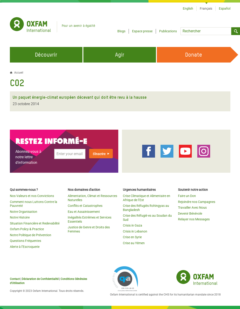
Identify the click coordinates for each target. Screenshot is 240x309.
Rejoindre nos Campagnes (196, 202)
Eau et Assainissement (84, 211)
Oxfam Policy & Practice (27, 229)
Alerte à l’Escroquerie (25, 247)
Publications (168, 31)
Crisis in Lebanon (135, 231)
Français (206, 8)
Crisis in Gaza (132, 225)
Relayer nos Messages (194, 219)
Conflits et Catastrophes (85, 206)
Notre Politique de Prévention (30, 235)
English (188, 8)
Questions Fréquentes (25, 241)
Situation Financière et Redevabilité (34, 223)
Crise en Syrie (132, 237)
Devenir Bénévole (190, 213)
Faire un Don (187, 196)
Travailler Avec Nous (192, 207)
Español (224, 8)
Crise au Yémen (134, 243)
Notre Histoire (20, 217)
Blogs (121, 31)
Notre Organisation (23, 211)
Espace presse (142, 31)
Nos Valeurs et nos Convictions (32, 196)
